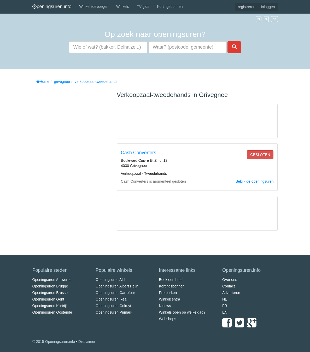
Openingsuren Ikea (111, 299)
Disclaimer (86, 341)
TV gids (143, 6)
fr (266, 19)
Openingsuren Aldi (110, 280)
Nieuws (165, 306)
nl (259, 19)
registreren (246, 7)
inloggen (268, 7)
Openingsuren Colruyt (113, 306)
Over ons (229, 280)
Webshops (167, 319)
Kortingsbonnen (170, 6)
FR (224, 306)
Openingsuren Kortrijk (50, 306)
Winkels (122, 6)
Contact (228, 286)
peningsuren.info (52, 6)
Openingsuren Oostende (52, 312)
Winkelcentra (169, 299)
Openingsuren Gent (48, 299)
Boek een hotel (171, 280)
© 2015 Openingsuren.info (53, 341)
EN (224, 312)
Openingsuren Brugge (50, 286)
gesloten (260, 155)
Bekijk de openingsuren (255, 181)
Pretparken (168, 293)
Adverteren (231, 293)
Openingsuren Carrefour (115, 293)
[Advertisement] (71, 164)
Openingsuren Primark (114, 312)
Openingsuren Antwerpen (53, 280)
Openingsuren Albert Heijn (117, 286)
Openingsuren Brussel (50, 293)
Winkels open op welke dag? (182, 312)
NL (224, 299)
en (274, 19)
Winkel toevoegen (93, 6)
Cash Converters (138, 152)
